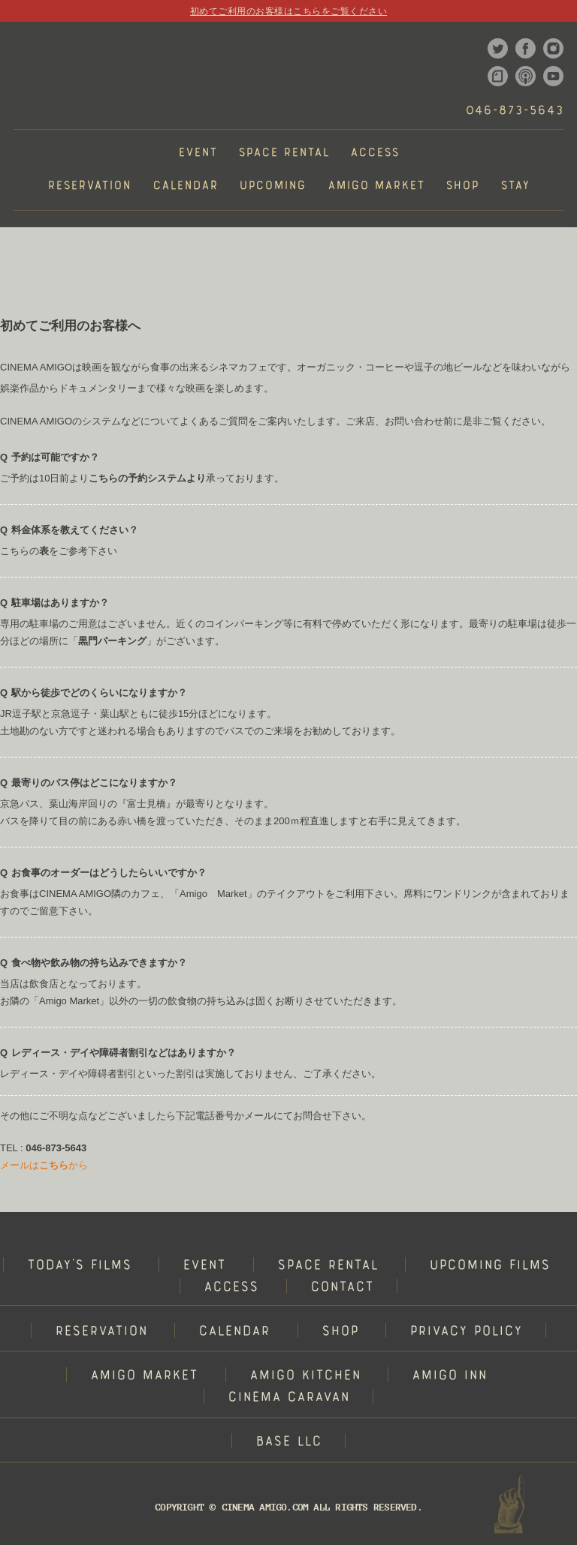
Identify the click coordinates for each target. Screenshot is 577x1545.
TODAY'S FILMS (79, 1266)
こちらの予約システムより (147, 478)
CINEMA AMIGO (64, 75)
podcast (525, 76)
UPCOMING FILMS (489, 1266)
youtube (553, 76)
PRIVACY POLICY (465, 1332)
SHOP (340, 1332)
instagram (553, 48)
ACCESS (231, 1288)
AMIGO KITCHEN (305, 1376)
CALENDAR (234, 1332)
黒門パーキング (112, 640)
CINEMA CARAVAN (288, 1398)
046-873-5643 (514, 111)
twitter (498, 48)
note (498, 76)
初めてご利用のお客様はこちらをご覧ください (288, 11)
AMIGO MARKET (144, 1376)
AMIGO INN (449, 1376)
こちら (53, 1165)
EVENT (204, 1266)
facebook (525, 48)
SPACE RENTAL (327, 1266)
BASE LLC (288, 1442)
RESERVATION (101, 1332)
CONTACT (341, 1288)
